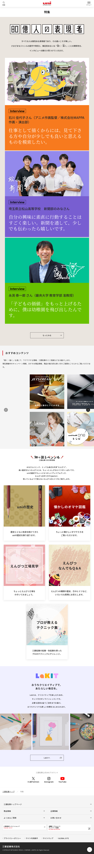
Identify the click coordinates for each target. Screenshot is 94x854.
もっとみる (47, 335)
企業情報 (54, 811)
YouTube (62, 780)
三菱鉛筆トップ (8, 791)
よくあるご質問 (10, 818)
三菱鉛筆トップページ (13, 804)
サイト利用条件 (32, 838)
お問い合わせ (55, 818)
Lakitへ (47, 758)
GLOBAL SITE (63, 838)
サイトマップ (48, 838)
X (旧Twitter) (33, 780)
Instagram (49, 780)
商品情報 (7, 811)
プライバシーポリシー (12, 838)
